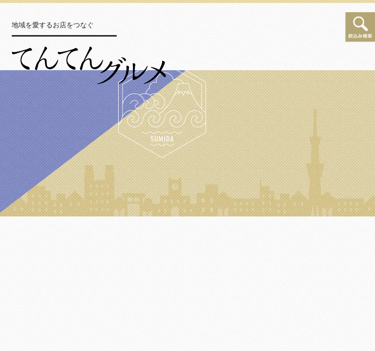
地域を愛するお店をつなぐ (53, 25)
